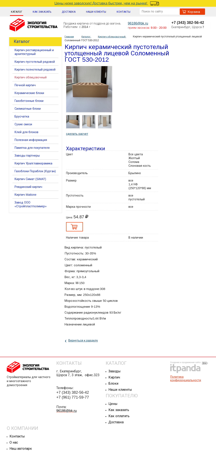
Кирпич (114, 377)
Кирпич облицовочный (112, 36)
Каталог (16, 11)
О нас (13, 442)
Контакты (17, 436)
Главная (69, 36)
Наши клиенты (120, 389)
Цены (112, 404)
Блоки (113, 383)
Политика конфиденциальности (185, 378)
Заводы (114, 371)
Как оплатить (118, 416)
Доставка (116, 422)
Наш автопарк (20, 448)
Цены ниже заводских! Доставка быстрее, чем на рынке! (104, 3)
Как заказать (118, 410)
